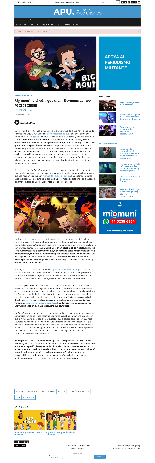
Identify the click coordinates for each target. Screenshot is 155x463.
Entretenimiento (23, 95)
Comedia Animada (47, 391)
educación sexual (76, 391)
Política (30, 20)
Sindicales (88, 20)
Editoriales (20, 20)
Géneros (50, 20)
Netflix (61, 391)
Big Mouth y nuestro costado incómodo (28, 433)
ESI (88, 391)
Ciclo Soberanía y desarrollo (68, 24)
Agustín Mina (25, 110)
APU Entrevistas (48, 24)
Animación (32, 391)
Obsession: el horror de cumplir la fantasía (130, 179)
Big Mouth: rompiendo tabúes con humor (60, 433)
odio (18, 397)
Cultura (79, 20)
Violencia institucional (64, 20)
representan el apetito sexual (56, 176)
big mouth (20, 391)
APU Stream (35, 24)
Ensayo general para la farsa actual (129, 103)
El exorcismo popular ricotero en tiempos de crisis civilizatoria (130, 116)
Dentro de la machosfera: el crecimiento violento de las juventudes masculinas (130, 153)
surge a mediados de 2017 (57, 134)
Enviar (99, 457)
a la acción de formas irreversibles (40, 303)
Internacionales (22, 24)
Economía (40, 20)
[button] (138, 31)
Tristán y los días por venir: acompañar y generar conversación (130, 192)
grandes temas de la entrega (66, 269)
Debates (125, 20)
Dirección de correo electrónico (55, 457)
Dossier (98, 20)
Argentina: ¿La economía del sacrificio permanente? (127, 130)
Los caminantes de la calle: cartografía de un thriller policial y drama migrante (130, 167)
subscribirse (20, 445)
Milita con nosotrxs (23, 2)
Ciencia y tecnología (111, 20)
